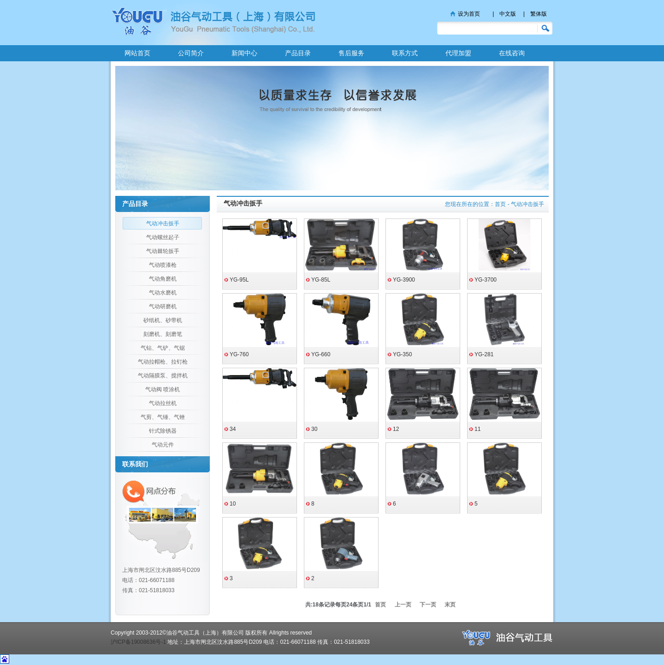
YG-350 (402, 354)
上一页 (403, 604)
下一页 (428, 604)
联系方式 (405, 53)
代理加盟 (458, 53)
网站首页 (137, 53)
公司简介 (191, 53)
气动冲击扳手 (162, 223)
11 (477, 429)
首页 (500, 204)
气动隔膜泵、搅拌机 (163, 375)
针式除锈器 (163, 431)
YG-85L (320, 280)
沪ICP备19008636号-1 (138, 642)
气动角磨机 (163, 279)
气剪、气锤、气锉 (163, 417)
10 (233, 503)
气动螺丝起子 (162, 237)
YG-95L (239, 280)
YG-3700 (485, 280)
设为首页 (469, 14)
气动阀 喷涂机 (162, 389)
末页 (450, 604)
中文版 (507, 14)
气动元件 (163, 444)
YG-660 (320, 354)
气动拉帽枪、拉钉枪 (163, 362)
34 (233, 429)
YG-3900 (404, 280)
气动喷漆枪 (163, 265)
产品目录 (298, 53)
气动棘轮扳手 (162, 251)
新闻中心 (244, 53)
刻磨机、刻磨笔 (162, 334)
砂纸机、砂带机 (162, 320)
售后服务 (351, 53)
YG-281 (483, 354)
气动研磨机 (163, 306)
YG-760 (239, 354)
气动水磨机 (163, 292)
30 (314, 429)
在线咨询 (512, 53)
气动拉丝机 (163, 403)
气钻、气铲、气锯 (163, 348)
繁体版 (538, 14)
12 (396, 429)
